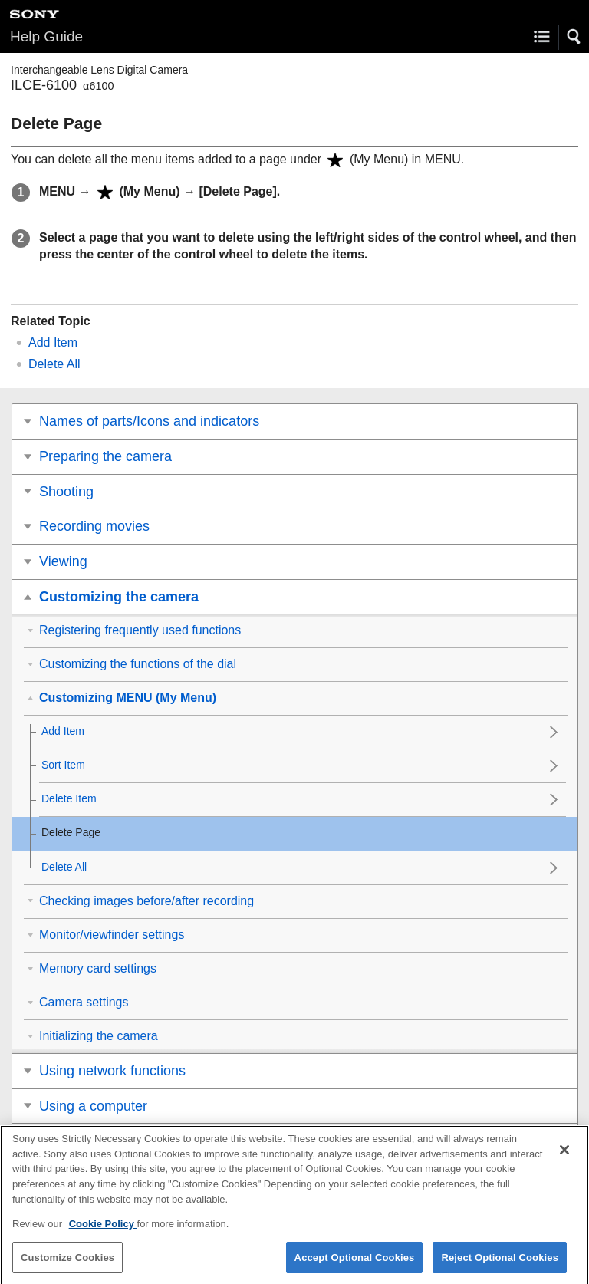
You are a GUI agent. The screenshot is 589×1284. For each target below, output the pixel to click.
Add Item (52, 342)
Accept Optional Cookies (354, 1264)
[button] (574, 37)
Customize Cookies (67, 1264)
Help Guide (46, 36)
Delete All (54, 363)
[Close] (564, 1157)
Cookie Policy (103, 1230)
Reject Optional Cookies (499, 1264)
